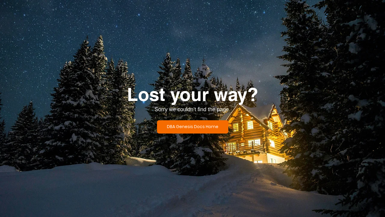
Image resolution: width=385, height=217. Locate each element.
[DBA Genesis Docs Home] (192, 127)
